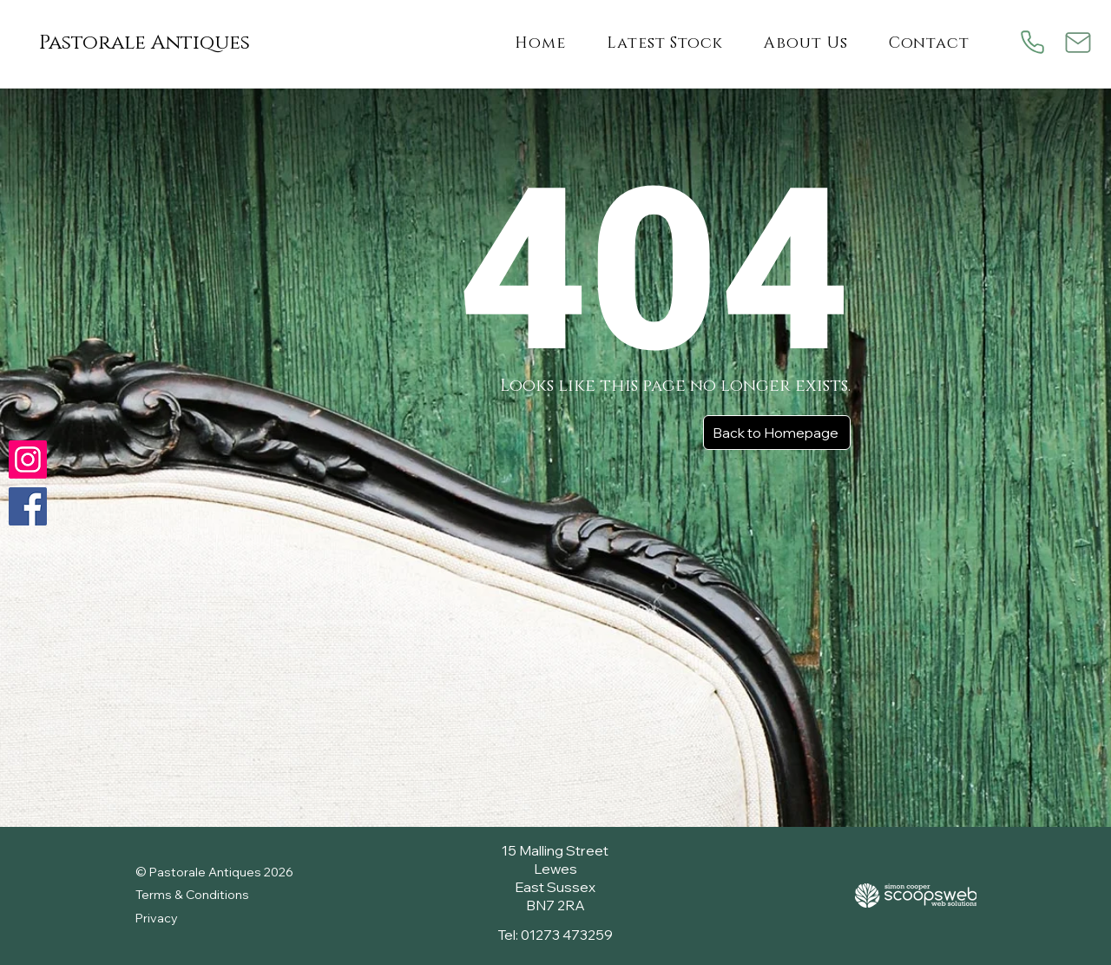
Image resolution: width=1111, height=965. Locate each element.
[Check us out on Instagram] (28, 459)
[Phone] (1032, 42)
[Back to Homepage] (777, 432)
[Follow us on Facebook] (28, 506)
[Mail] (1077, 42)
